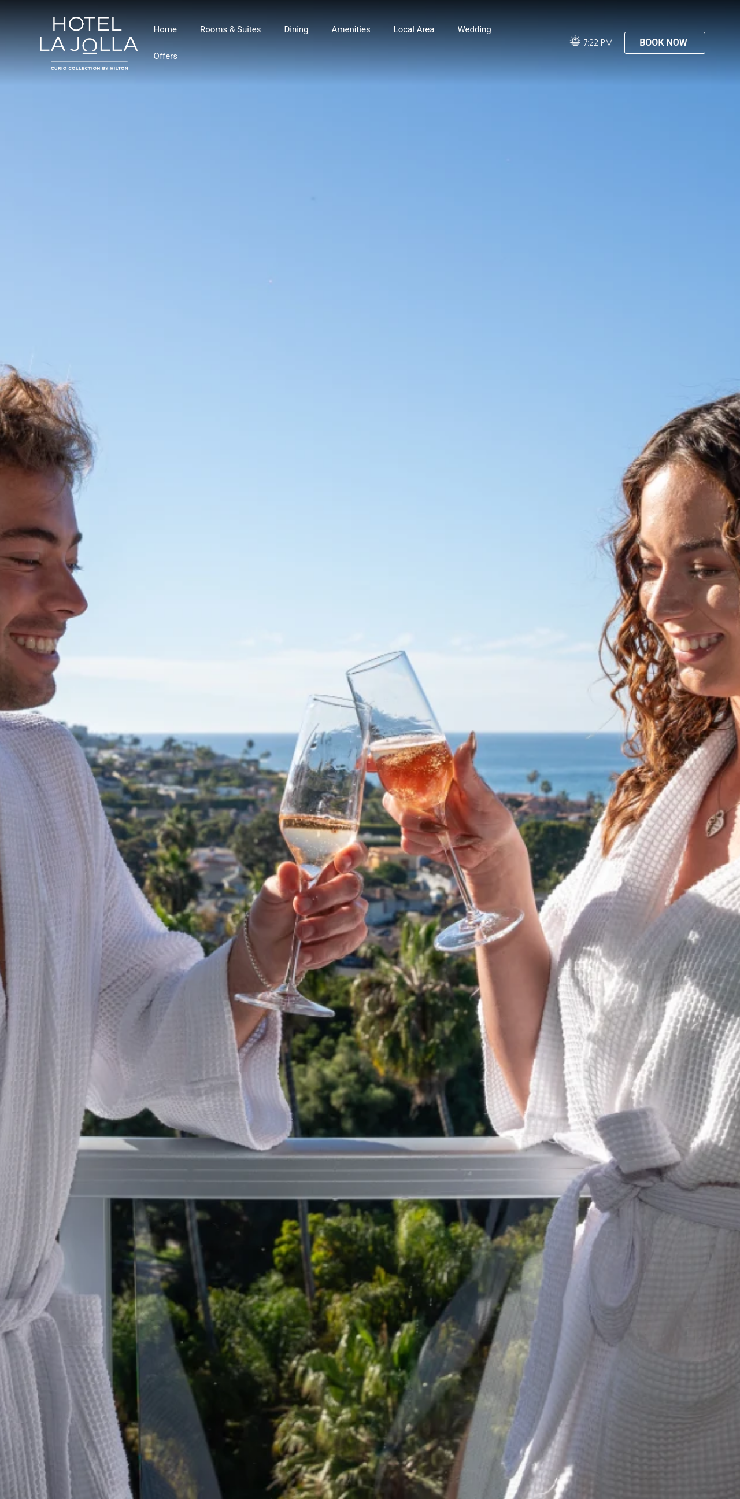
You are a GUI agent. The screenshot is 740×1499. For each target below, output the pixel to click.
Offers (165, 56)
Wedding (474, 29)
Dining (296, 29)
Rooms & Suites (230, 29)
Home (165, 29)
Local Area (414, 29)
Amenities (351, 29)
